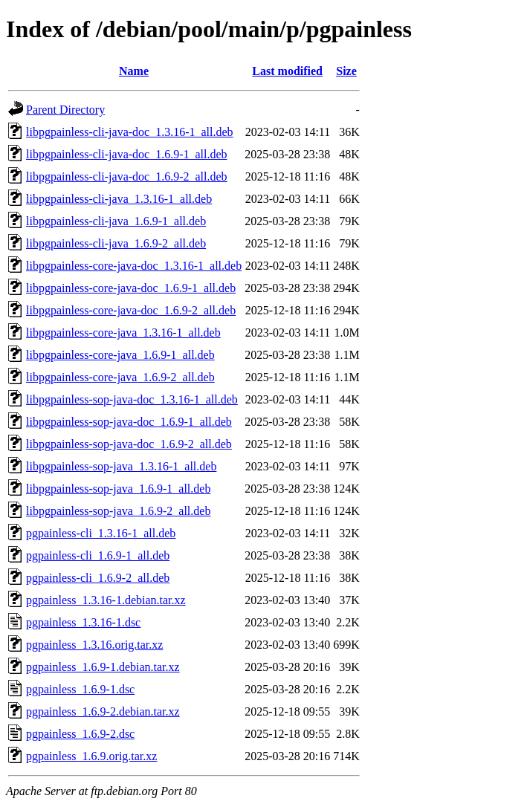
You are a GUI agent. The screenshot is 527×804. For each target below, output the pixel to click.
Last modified (287, 71)
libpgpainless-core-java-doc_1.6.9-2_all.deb (131, 310)
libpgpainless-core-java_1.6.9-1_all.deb (120, 354)
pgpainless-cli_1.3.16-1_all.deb (100, 533)
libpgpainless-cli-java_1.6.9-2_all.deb (116, 243)
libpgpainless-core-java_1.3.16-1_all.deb (123, 332)
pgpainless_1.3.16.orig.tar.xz (94, 644)
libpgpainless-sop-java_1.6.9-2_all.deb (118, 511)
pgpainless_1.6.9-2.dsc (80, 733)
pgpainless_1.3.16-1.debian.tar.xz (106, 600)
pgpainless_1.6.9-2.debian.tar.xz (103, 711)
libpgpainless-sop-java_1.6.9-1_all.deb (118, 488)
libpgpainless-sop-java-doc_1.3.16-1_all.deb (132, 399)
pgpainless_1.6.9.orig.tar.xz (91, 756)
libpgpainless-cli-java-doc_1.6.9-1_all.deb (126, 154)
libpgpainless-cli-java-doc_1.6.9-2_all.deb (126, 176)
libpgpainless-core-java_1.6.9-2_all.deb (120, 377)
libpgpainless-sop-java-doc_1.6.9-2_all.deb (129, 444)
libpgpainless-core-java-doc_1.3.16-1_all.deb (134, 265)
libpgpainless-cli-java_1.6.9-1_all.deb (116, 221)
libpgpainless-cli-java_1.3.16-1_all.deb (119, 198)
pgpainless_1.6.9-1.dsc (80, 689)
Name (134, 71)
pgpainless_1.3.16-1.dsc (83, 622)
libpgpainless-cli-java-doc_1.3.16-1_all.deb (129, 132)
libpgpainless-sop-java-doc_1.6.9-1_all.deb (129, 421)
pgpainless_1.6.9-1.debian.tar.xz (103, 667)
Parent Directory (65, 109)
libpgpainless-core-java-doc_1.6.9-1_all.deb (131, 288)
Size (346, 71)
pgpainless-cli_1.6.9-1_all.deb (97, 555)
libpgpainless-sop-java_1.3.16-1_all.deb (121, 466)
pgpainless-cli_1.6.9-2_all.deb (97, 577)
